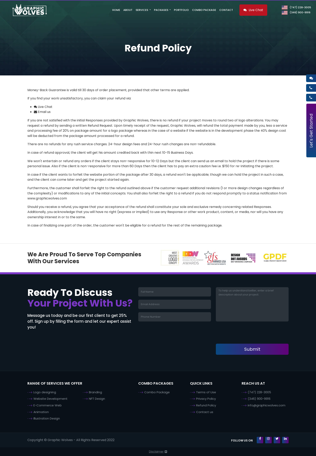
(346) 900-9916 (296, 12)
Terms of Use (206, 392)
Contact (226, 10)
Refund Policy (206, 405)
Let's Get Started (311, 131)
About (127, 10)
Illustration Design (46, 418)
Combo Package (204, 10)
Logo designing (44, 392)
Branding (95, 392)
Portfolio (181, 10)
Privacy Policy (206, 399)
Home (116, 10)
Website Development (50, 399)
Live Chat (253, 10)
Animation (41, 412)
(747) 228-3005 (296, 7)
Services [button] (142, 10)
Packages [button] (161, 10)
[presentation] (246, 332)
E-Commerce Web (47, 405)
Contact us (204, 412)
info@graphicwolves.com (266, 405)
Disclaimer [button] (156, 452)
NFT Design (97, 399)
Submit (252, 349)
